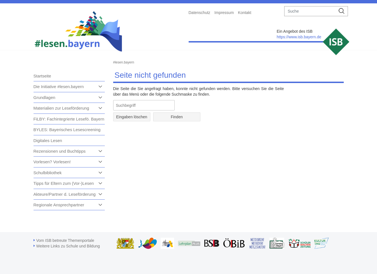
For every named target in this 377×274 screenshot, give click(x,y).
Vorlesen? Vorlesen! (52, 161)
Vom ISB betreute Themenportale (65, 240)
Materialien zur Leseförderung (61, 108)
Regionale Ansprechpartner (59, 204)
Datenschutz (199, 12)
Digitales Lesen (48, 140)
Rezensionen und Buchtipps (60, 151)
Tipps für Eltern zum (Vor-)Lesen (64, 183)
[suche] (310, 11)
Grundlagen (44, 97)
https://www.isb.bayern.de (299, 37)
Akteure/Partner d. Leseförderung (65, 194)
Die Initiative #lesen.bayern (59, 86)
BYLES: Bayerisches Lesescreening (67, 129)
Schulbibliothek (48, 172)
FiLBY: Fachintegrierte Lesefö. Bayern (69, 119)
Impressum (224, 12)
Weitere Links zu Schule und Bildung (68, 246)
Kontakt (244, 12)
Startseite (42, 76)
